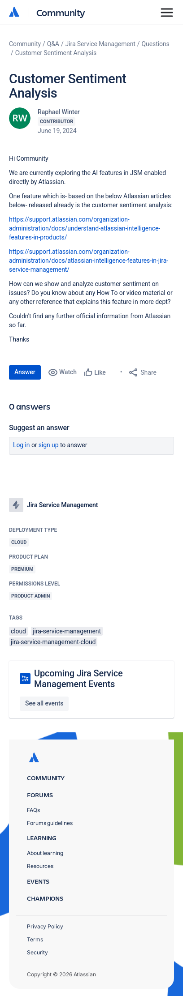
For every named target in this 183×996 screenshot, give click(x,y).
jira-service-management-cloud (53, 641)
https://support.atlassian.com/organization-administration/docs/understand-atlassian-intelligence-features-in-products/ (84, 228)
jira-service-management (67, 631)
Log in (21, 445)
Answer (24, 372)
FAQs (33, 810)
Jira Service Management (100, 43)
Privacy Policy (45, 926)
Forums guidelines (50, 823)
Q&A (53, 43)
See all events (44, 703)
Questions (156, 43)
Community (60, 12)
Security (37, 952)
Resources (40, 866)
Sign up (49, 445)
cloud (18, 631)
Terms (35, 939)
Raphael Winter (59, 111)
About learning (45, 853)
